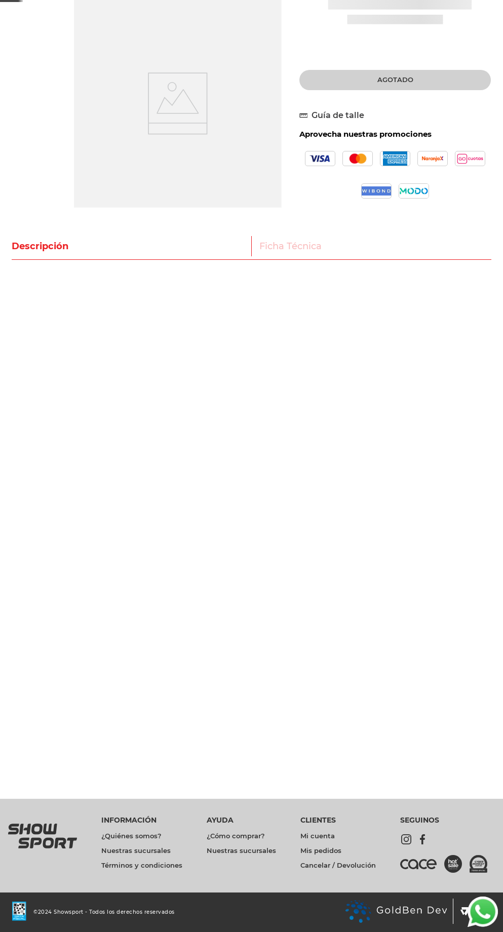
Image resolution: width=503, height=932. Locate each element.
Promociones (367, 8)
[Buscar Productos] (344, 34)
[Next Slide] (304, 8)
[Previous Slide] (124, 8)
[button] (335, 190)
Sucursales (478, 8)
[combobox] (221, 34)
